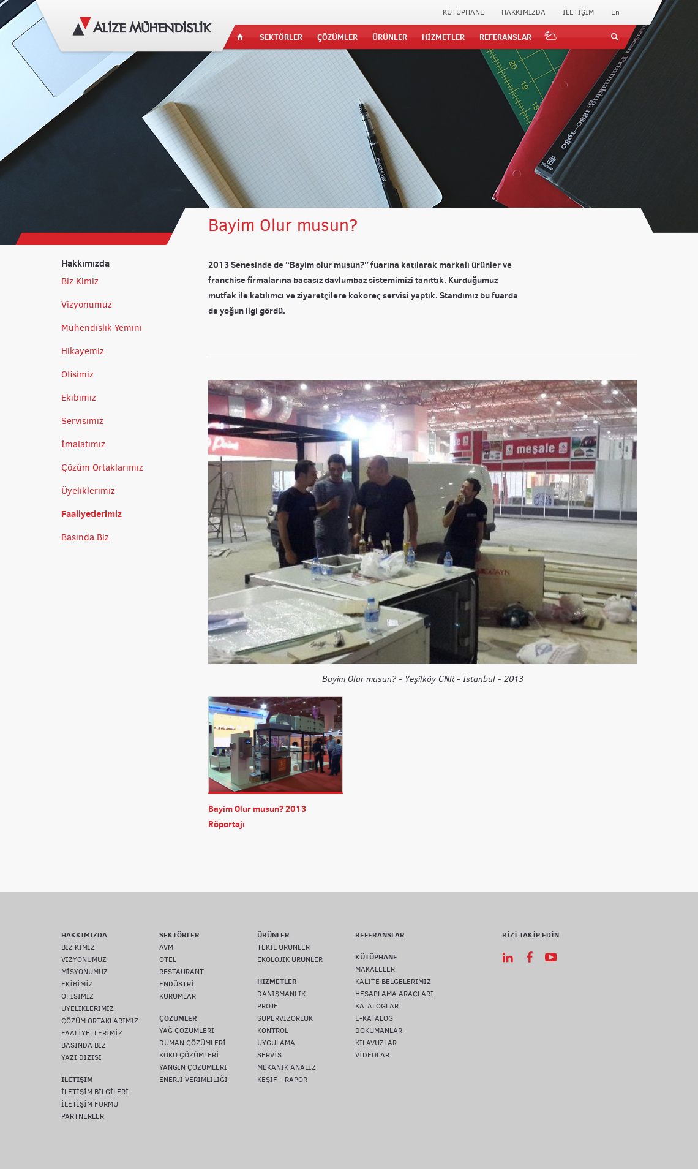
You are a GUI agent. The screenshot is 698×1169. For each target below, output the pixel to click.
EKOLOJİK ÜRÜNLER (290, 959)
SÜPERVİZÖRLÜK (285, 1018)
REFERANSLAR (505, 36)
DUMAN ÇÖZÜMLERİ (192, 1043)
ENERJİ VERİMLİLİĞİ (193, 1079)
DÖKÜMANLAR (378, 1030)
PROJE (267, 1006)
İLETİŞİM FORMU (89, 1104)
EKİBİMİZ (77, 984)
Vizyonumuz (86, 304)
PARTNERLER (82, 1116)
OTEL (167, 959)
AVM (166, 947)
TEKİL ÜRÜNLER (283, 947)
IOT (551, 37)
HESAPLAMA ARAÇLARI (394, 994)
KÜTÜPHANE (463, 12)
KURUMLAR (177, 996)
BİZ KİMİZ (78, 947)
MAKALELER (375, 969)
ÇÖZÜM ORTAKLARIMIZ (99, 1021)
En (615, 12)
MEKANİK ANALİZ (286, 1067)
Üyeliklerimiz (88, 491)
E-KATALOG (374, 1018)
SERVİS (269, 1055)
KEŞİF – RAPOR (282, 1079)
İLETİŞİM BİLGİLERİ (95, 1092)
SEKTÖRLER (281, 36)
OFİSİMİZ (77, 996)
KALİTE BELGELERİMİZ (393, 981)
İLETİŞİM (578, 12)
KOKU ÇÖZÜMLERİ (189, 1055)
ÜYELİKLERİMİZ (87, 1008)
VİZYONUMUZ (84, 959)
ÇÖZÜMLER (337, 36)
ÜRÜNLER (389, 36)
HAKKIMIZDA (523, 12)
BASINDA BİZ (83, 1045)
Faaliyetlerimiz (91, 513)
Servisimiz (82, 421)
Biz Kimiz (80, 281)
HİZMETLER (443, 36)
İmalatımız (83, 444)
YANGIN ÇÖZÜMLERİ (193, 1067)
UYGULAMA (276, 1043)
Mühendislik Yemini (101, 328)
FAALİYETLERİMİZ (91, 1033)
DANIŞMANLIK (281, 994)
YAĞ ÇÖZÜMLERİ (186, 1030)
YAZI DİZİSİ (81, 1057)
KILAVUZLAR (376, 1043)
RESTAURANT (181, 972)
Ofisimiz (77, 374)
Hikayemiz (82, 351)
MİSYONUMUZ (84, 972)
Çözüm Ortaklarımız (102, 467)
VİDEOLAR (372, 1055)
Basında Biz (85, 537)
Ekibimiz (78, 398)
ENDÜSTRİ (176, 984)
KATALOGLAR (377, 1006)
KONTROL (272, 1030)
